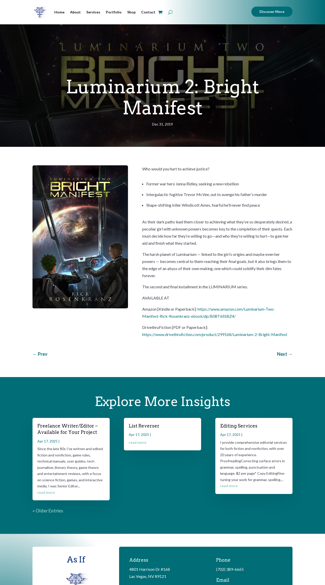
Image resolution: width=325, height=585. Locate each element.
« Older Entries (47, 510)
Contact (148, 12)
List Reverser (144, 426)
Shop (131, 12)
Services (93, 12)
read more (46, 492)
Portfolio (114, 12)
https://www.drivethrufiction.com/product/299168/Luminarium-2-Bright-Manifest (214, 334)
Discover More (271, 11)
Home (59, 12)
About (75, 12)
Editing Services (238, 426)
